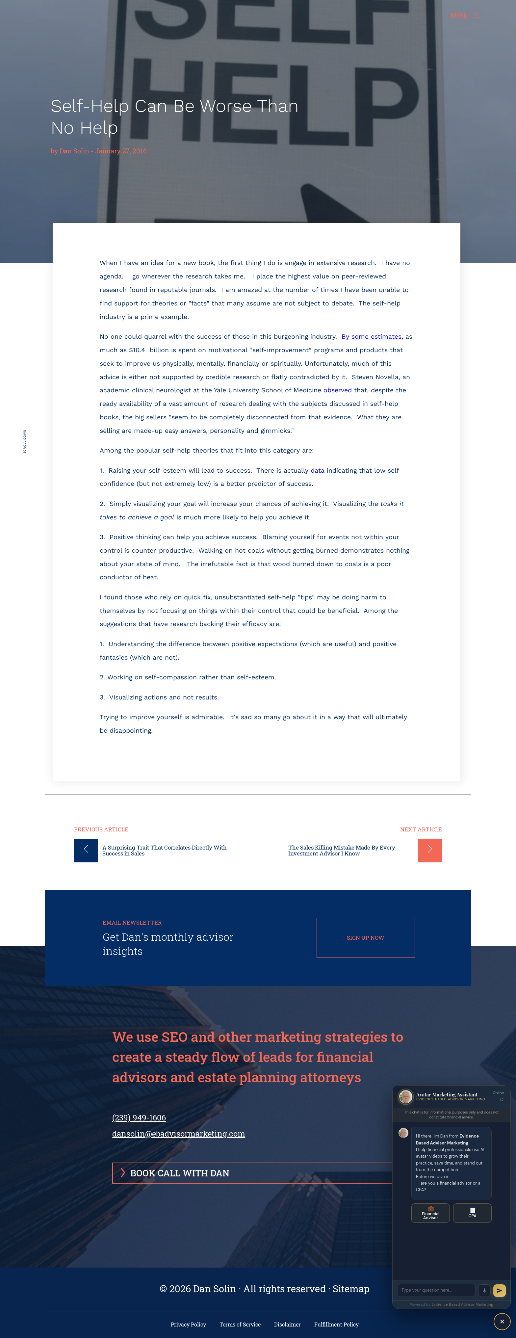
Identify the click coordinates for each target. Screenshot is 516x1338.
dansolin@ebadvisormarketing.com (178, 1133)
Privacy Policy (188, 1324)
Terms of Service (240, 1324)
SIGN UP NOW (365, 937)
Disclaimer (287, 1324)
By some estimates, (372, 336)
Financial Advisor (430, 1213)
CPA (472, 1213)
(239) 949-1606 (139, 1117)
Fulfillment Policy (336, 1324)
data (319, 470)
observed (337, 390)
